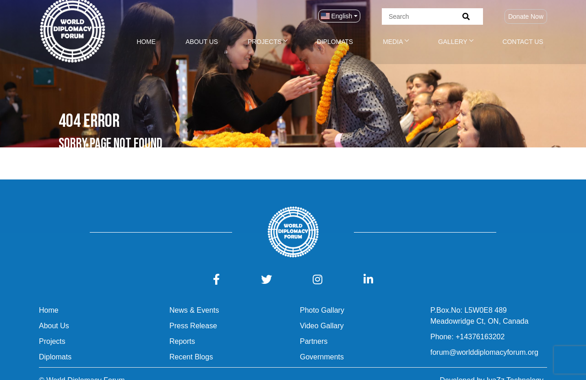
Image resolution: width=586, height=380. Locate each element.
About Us (203, 41)
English (336, 16)
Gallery (453, 41)
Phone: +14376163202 (467, 341)
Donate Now (525, 16)
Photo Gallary (322, 315)
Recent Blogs (191, 361)
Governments (322, 361)
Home (148, 41)
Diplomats (336, 41)
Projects (266, 41)
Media (394, 41)
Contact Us (523, 41)
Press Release (193, 330)
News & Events (194, 315)
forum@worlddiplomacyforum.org (484, 357)
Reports (182, 346)
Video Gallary (322, 330)
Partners (313, 346)
